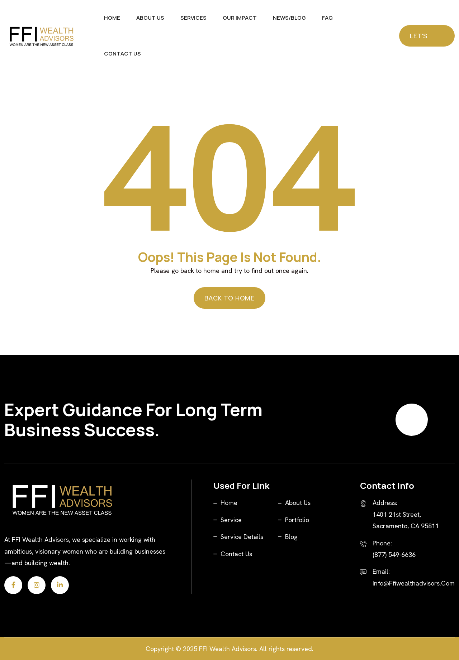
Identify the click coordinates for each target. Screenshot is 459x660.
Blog (291, 537)
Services (193, 17)
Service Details (242, 537)
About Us (150, 17)
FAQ (327, 17)
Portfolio (297, 520)
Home (112, 17)
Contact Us (122, 53)
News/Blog (289, 17)
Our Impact (240, 17)
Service (231, 520)
